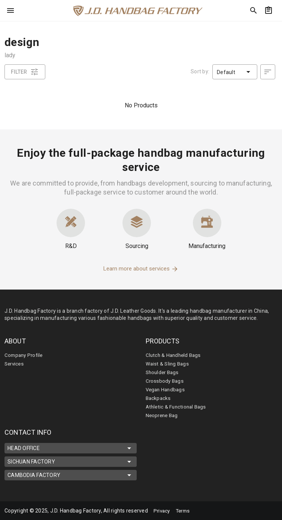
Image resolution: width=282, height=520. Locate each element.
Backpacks (159, 398)
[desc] (267, 71)
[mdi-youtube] (267, 511)
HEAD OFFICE (70, 448)
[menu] (10, 10)
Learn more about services (141, 268)
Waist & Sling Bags (168, 364)
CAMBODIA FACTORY (70, 475)
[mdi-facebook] (235, 511)
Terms (185, 511)
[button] (234, 71)
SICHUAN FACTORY (70, 461)
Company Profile (25, 355)
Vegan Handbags (167, 389)
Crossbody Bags (165, 381)
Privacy (163, 511)
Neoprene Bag (163, 415)
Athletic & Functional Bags (178, 407)
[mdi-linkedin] (251, 511)
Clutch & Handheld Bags (175, 355)
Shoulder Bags (163, 372)
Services (14, 364)
